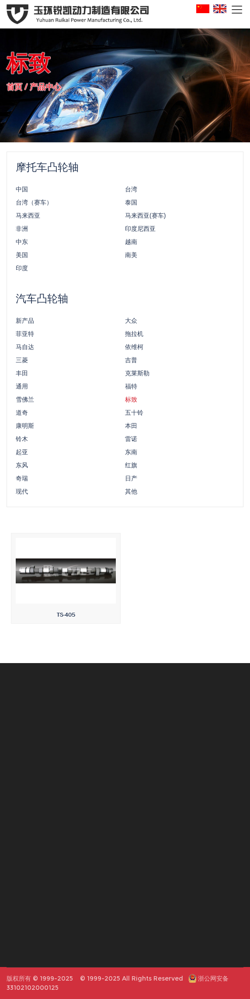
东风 (22, 466)
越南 (131, 243)
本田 (131, 427)
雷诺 (131, 440)
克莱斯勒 (137, 374)
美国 (22, 256)
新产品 (25, 322)
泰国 (131, 204)
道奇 (22, 414)
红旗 (131, 466)
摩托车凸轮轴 (47, 169)
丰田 (22, 374)
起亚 (22, 453)
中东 (22, 243)
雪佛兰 (25, 401)
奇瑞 (22, 480)
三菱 (22, 361)
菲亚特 (25, 335)
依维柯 (134, 348)
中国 (22, 190)
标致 (131, 401)
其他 (131, 493)
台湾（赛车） (34, 204)
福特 (131, 388)
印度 (22, 269)
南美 (131, 256)
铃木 (22, 440)
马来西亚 (28, 217)
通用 (22, 388)
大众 (131, 322)
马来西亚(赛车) (145, 217)
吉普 (131, 361)
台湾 (131, 190)
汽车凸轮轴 (42, 300)
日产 (131, 480)
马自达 (25, 348)
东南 (131, 453)
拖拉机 (134, 335)
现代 (22, 493)
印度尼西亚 (140, 230)
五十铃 (134, 414)
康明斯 (25, 427)
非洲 (22, 230)
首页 (14, 86)
